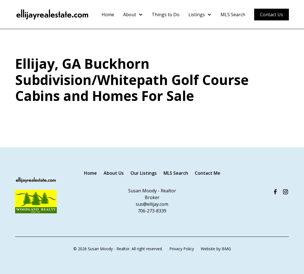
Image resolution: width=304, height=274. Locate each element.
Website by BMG (216, 248)
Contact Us (271, 14)
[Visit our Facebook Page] (275, 191)
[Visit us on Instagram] (285, 191)
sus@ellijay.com (152, 204)
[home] (52, 14)
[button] (133, 14)
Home (108, 14)
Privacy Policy (181, 248)
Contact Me (207, 173)
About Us (114, 173)
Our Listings (143, 173)
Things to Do (165, 14)
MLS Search (233, 14)
